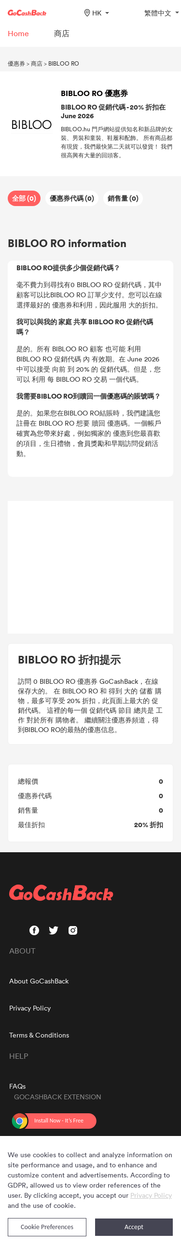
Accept (134, 1227)
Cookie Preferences (47, 1227)
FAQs (17, 1086)
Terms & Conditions (39, 1034)
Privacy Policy (30, 1007)
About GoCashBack (39, 980)
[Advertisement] (90, 567)
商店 (36, 63)
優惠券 (16, 63)
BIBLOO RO (63, 63)
